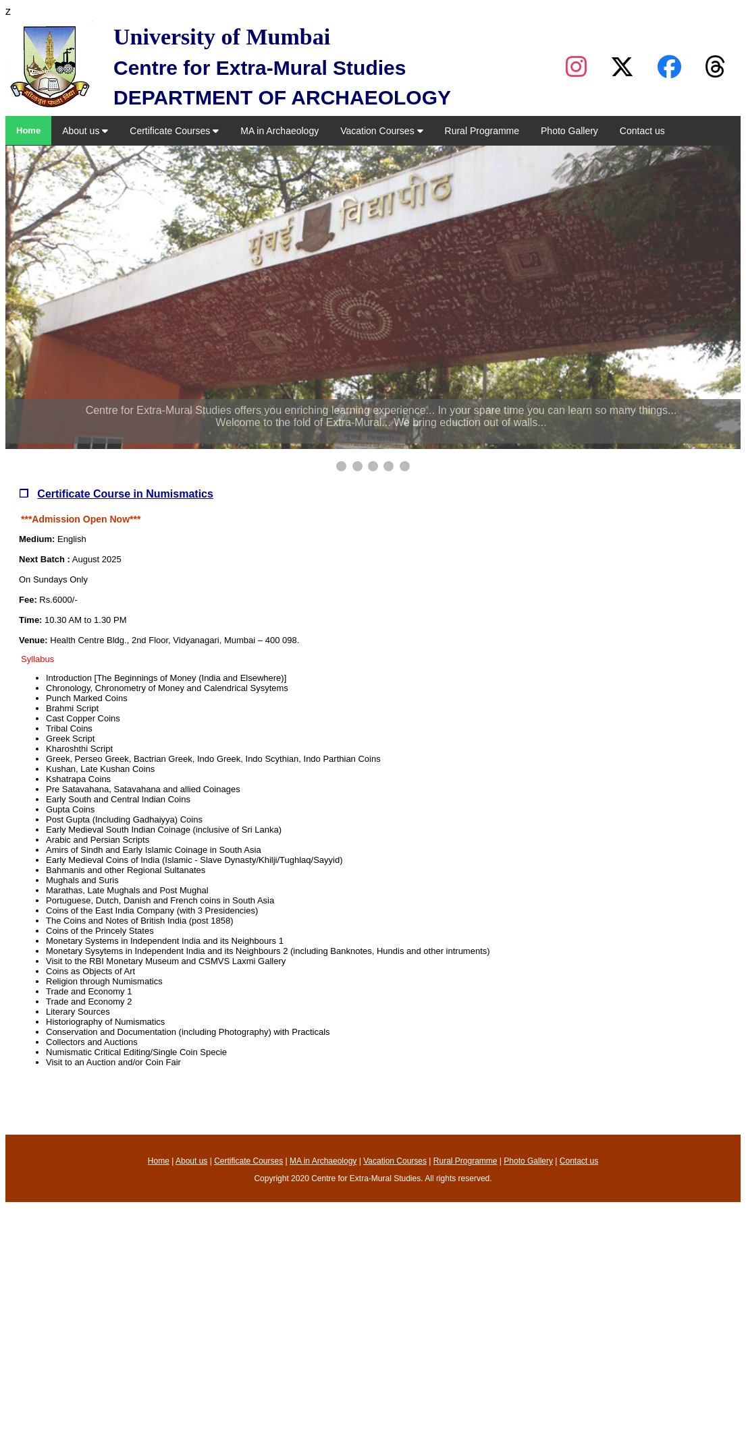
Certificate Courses (174, 130)
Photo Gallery (569, 130)
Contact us (642, 130)
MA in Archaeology (279, 130)
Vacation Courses (381, 130)
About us (85, 130)
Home (28, 130)
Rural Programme (482, 130)
